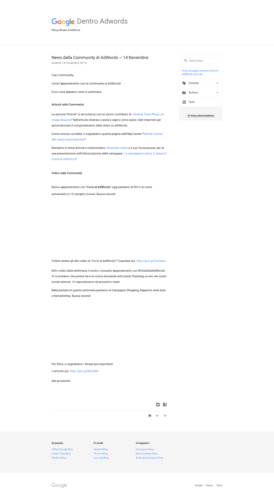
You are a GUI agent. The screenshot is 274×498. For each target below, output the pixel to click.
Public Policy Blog (61, 453)
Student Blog (59, 457)
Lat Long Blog (101, 457)
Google (199, 485)
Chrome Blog (101, 453)
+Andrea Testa (141, 114)
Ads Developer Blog (146, 453)
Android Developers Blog (149, 457)
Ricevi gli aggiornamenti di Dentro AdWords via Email (200, 72)
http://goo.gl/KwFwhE (84, 371)
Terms (219, 485)
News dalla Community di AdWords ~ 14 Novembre (100, 57)
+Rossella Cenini (117, 148)
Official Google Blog (62, 449)
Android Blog (101, 449)
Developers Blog (145, 449)
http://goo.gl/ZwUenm (151, 261)
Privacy (209, 485)
